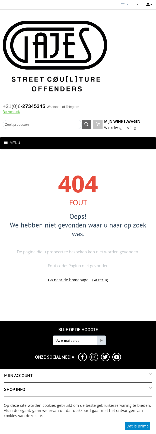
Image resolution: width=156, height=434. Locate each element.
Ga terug (100, 279)
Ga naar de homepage (68, 279)
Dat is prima (137, 426)
